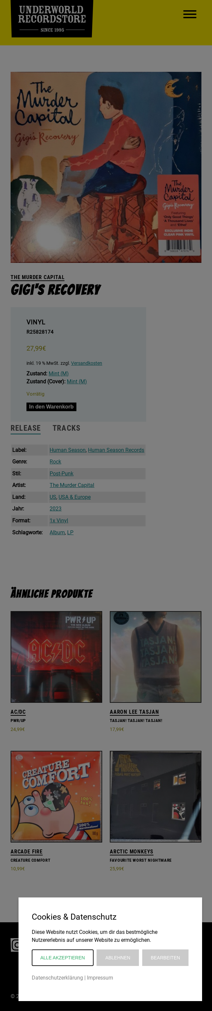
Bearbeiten (165, 957)
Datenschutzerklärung (57, 978)
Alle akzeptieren (62, 957)
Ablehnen (117, 957)
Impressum (100, 978)
